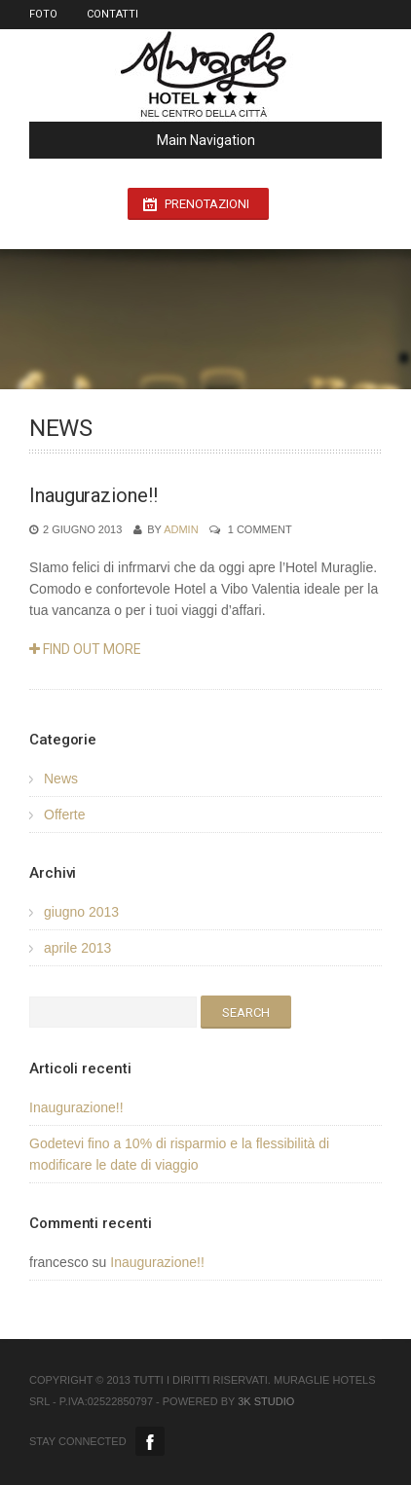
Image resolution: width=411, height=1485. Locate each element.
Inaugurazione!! (93, 495)
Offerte (65, 814)
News (61, 778)
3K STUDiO (266, 1401)
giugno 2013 (81, 912)
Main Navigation (150, 140)
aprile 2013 (77, 948)
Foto (43, 14)
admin (181, 529)
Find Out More (85, 649)
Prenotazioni (207, 204)
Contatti (112, 14)
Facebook (150, 1441)
